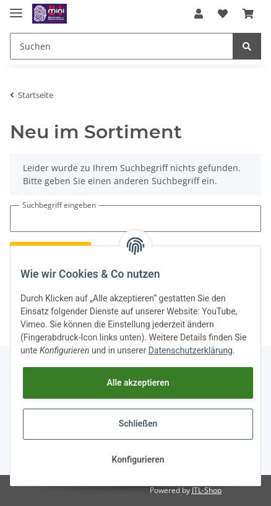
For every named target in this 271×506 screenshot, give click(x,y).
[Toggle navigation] (16, 8)
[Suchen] (121, 46)
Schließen (138, 423)
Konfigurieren (137, 459)
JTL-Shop (207, 490)
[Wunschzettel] (222, 13)
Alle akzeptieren (137, 383)
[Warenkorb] (248, 13)
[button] (198, 13)
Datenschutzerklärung (190, 350)
